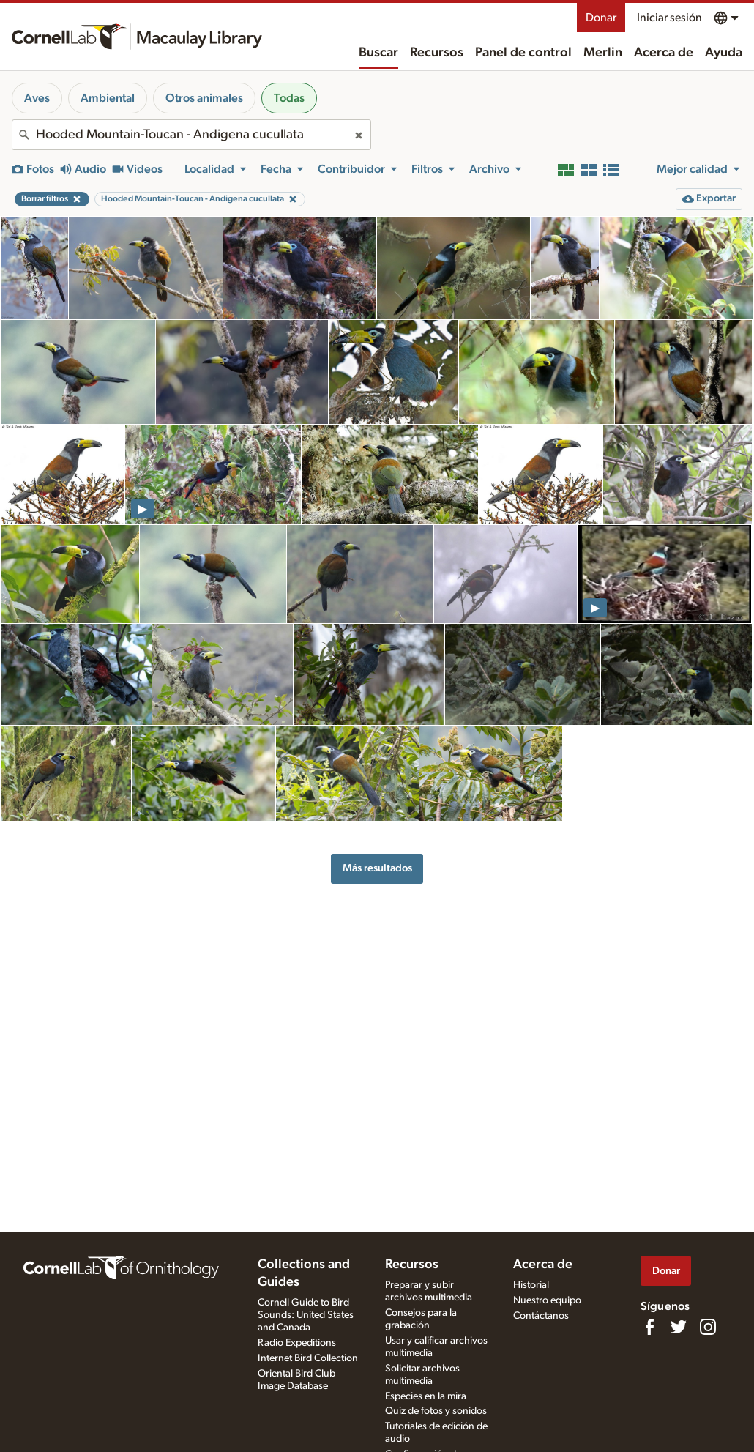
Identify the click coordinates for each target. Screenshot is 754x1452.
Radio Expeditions (297, 1343)
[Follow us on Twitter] (678, 1327)
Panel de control (523, 52)
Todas (289, 98)
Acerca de (663, 52)
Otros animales (204, 98)
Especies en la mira (425, 1396)
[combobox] (191, 134)
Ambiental (108, 98)
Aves (37, 98)
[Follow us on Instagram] (708, 1327)
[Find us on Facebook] (649, 1327)
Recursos (436, 52)
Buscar (378, 52)
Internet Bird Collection (308, 1358)
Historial (531, 1285)
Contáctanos (541, 1316)
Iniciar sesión (669, 17)
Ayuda (723, 52)
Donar (601, 17)
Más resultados (377, 868)
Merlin (602, 52)
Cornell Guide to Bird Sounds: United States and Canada (306, 1315)
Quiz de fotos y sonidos (436, 1411)
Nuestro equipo (547, 1300)
